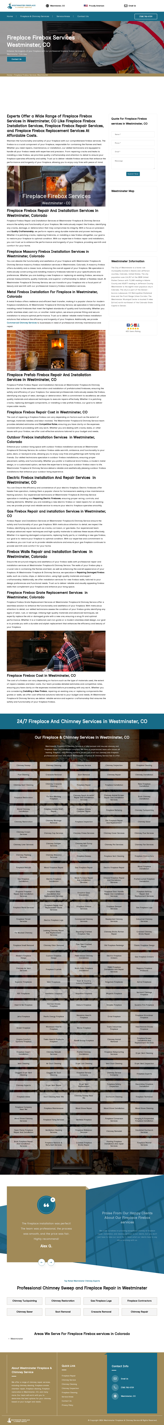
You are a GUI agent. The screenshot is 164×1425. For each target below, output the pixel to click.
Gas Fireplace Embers (144, 957)
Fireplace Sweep (84, 856)
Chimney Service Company (114, 1074)
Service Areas (63, 16)
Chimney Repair (114, 775)
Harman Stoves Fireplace (53, 1005)
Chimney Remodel (114, 1131)
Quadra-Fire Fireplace (144, 1005)
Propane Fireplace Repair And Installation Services (23, 893)
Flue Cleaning (23, 775)
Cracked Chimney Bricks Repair (144, 933)
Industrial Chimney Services (144, 920)
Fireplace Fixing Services (53, 1120)
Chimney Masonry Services (53, 856)
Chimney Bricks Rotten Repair (114, 933)
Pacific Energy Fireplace (54, 1016)
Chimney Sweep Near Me (84, 1097)
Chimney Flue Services (144, 833)
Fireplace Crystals (53, 969)
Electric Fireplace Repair (114, 867)
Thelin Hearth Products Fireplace (54, 1040)
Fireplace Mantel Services (144, 1144)
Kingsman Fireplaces (114, 982)
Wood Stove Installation (114, 1108)
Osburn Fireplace (83, 1005)
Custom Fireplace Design (53, 957)
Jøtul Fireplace (23, 1016)
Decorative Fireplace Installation (144, 1085)
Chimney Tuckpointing (144, 810)
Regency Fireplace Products (144, 969)
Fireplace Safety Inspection (114, 1085)
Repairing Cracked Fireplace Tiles (84, 933)
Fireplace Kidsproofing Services (114, 1053)
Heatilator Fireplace (53, 993)
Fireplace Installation (114, 785)
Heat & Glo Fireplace (23, 1005)
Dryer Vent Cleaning (144, 1053)
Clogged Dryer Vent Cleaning (23, 1074)
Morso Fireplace (84, 1028)
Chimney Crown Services (23, 833)
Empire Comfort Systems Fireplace (23, 1040)
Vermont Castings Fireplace (144, 993)
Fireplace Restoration (23, 797)
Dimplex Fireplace (114, 1005)
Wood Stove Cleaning (144, 1108)
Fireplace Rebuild (23, 867)
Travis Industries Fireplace (114, 1028)
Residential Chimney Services (114, 920)
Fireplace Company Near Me (23, 1108)
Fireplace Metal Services (23, 907)
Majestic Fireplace (114, 993)
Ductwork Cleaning (114, 1097)
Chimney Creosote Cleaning (54, 785)
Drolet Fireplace (23, 1028)
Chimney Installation (144, 775)
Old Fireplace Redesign (114, 945)
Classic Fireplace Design (144, 945)
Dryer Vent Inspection (144, 1063)
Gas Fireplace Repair (84, 867)
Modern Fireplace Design (23, 957)
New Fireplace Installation (144, 785)
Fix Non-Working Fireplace (54, 797)
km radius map (133, 222)
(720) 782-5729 (145, 16)
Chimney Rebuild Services (54, 1053)
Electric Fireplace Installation (53, 880)
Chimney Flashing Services (23, 856)
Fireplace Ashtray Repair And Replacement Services (144, 893)
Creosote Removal (54, 775)
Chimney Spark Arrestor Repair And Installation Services (83, 797)
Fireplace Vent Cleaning (114, 856)
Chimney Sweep (23, 765)
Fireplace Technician (144, 1097)
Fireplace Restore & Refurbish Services (53, 1144)
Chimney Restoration (23, 822)
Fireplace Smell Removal (23, 945)
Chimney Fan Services (144, 844)
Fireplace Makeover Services (83, 1131)
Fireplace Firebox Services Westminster (31, 75)
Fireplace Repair (84, 785)
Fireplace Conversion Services (114, 1119)
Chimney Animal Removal (114, 1040)
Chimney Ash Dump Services (83, 844)
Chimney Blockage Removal (53, 821)
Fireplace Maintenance (53, 1108)
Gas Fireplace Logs (144, 907)
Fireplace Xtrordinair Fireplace (144, 1016)
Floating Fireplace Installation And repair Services (114, 1143)
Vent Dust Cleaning (114, 1063)
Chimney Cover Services (114, 833)
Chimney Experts (23, 1085)
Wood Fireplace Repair (53, 867)
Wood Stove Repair (84, 1108)
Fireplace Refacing (114, 810)
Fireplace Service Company (84, 1074)
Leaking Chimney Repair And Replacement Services (53, 932)
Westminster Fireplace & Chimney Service (122, 1420)
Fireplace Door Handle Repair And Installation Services (114, 893)
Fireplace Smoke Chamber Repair (84, 810)
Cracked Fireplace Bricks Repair (84, 1144)
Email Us (130, 5)
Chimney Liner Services (23, 844)
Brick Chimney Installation (144, 797)
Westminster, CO (128, 1396)
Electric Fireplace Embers (114, 957)
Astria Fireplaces (144, 982)
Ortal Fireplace (114, 1016)
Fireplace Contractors (144, 856)
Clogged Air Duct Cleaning (53, 1074)
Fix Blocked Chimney (23, 933)
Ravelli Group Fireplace (84, 1040)
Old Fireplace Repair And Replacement (114, 821)
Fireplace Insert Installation (23, 1053)
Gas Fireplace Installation (23, 880)
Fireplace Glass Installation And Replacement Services (53, 893)
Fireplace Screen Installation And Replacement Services (144, 1040)
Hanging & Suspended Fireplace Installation (144, 1119)
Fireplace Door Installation (84, 894)
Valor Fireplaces (53, 982)
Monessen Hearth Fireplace (53, 1028)
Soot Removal (84, 775)
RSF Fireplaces (23, 993)
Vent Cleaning (23, 1063)
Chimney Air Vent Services (23, 969)
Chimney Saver (144, 822)
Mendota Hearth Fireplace (84, 1016)
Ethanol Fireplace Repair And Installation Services (114, 880)
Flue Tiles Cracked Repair (84, 945)
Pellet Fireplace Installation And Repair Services (114, 969)
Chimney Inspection (114, 765)
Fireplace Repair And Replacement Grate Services (54, 907)
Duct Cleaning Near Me (54, 1097)
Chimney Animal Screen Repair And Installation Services (114, 797)
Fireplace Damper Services (114, 907)
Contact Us (83, 16)
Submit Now (133, 174)
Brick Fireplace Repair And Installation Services (23, 1143)
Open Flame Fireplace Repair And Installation (23, 1131)
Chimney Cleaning (53, 765)
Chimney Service (84, 765)
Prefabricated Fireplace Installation (144, 880)
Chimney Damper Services (53, 844)
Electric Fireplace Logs (53, 920)
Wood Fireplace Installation (144, 867)
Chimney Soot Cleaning (23, 785)
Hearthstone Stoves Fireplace (144, 1028)
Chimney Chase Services (83, 833)
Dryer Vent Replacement (83, 1085)
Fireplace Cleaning (144, 765)
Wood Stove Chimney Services (23, 1119)
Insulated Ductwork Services (144, 1131)
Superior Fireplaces (23, 982)
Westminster (17, 1338)
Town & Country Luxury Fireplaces (84, 982)
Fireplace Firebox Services (83, 907)
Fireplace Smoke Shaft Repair (53, 810)
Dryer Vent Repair (53, 1085)
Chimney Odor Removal (54, 945)
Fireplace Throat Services (23, 920)
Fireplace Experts (144, 1074)
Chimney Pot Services (114, 844)
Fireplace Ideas (23, 1097)
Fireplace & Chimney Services (34, 16)
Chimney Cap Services (53, 833)
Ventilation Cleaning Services (53, 1131)
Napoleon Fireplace (84, 993)
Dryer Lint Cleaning (84, 1063)
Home (10, 16)
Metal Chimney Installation (23, 810)
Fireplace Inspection (84, 822)
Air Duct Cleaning (53, 1063)
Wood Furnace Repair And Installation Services (84, 880)
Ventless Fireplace (84, 1120)
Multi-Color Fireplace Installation (84, 969)
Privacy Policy (67, 1405)
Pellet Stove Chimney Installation (84, 957)
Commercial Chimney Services (84, 920)
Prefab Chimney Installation (84, 1053)
